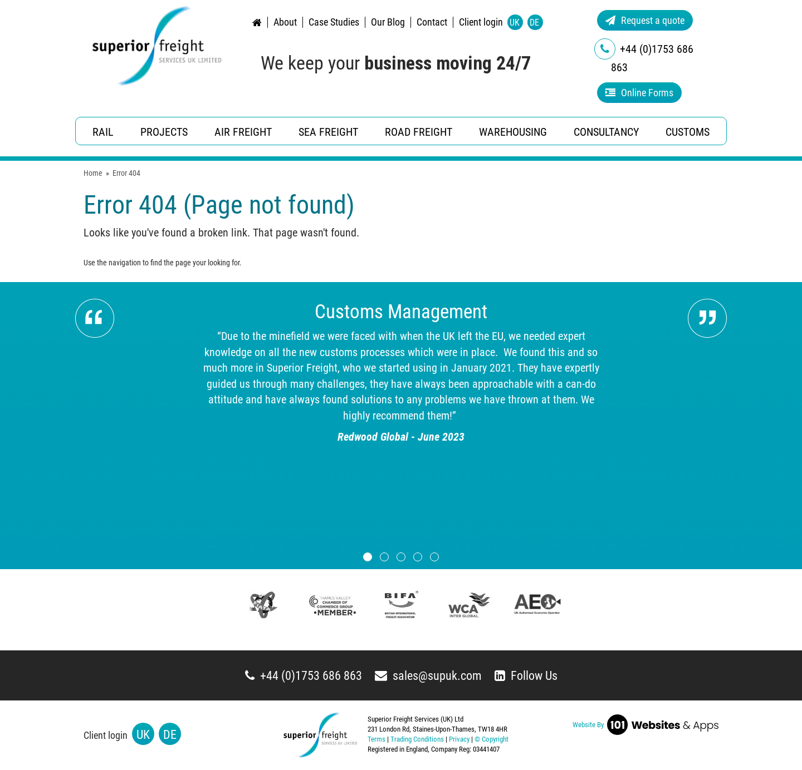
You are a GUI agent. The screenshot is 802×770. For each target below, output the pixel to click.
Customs (688, 132)
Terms (376, 739)
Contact (432, 22)
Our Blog (388, 22)
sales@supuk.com (428, 676)
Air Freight (243, 132)
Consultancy (606, 132)
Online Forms (639, 92)
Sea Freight (328, 132)
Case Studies (334, 22)
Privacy (459, 739)
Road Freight (418, 132)
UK (515, 22)
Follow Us (526, 676)
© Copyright (491, 739)
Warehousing (513, 132)
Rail (103, 132)
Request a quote (644, 20)
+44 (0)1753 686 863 (303, 676)
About (285, 22)
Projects (164, 132)
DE (534, 22)
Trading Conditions (417, 739)
